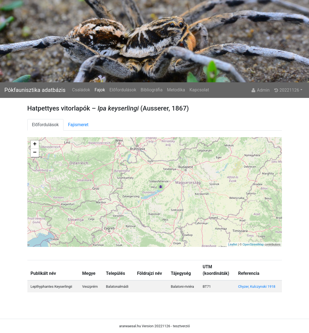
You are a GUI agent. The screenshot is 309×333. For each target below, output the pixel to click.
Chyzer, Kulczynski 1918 (256, 286)
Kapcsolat (199, 89)
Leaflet (232, 244)
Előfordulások (122, 89)
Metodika (176, 89)
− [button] (34, 153)
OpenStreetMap (253, 244)
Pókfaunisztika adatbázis (34, 90)
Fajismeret (78, 124)
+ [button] (34, 144)
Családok (81, 89)
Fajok (99, 89)
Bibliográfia (152, 89)
